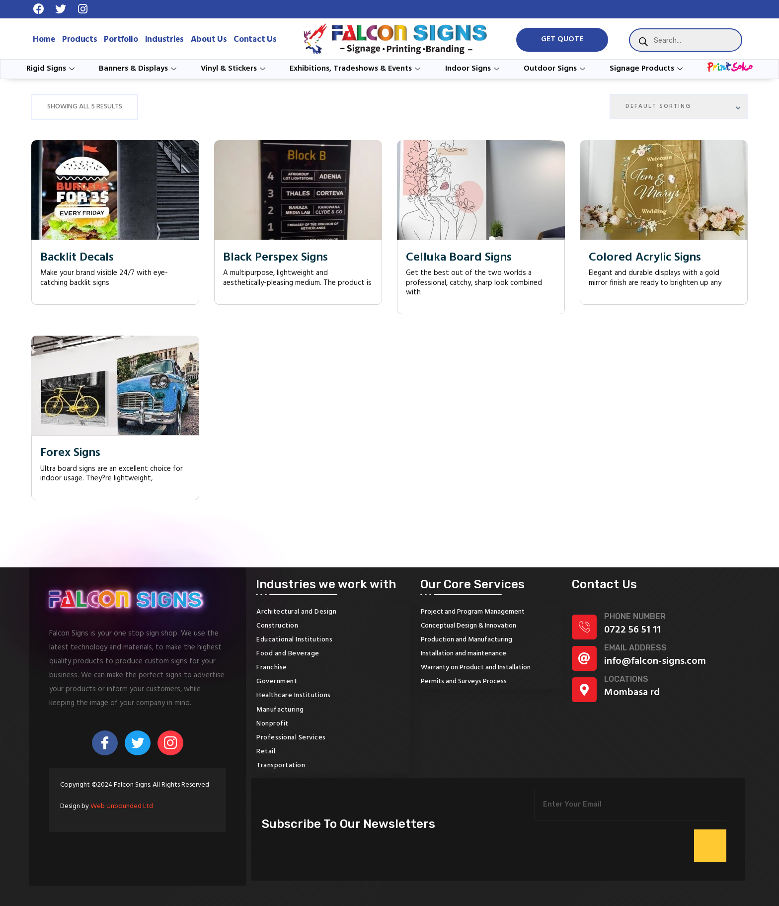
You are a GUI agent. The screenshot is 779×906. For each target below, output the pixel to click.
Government (276, 681)
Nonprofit (272, 723)
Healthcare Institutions (293, 695)
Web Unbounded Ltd (121, 806)
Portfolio (121, 39)
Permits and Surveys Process (464, 681)
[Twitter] (138, 742)
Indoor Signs (473, 68)
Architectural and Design (296, 612)
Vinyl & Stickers (234, 68)
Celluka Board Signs (459, 258)
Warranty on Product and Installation (476, 667)
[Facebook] (105, 742)
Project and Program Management (473, 612)
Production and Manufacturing (466, 639)
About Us (209, 39)
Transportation (280, 765)
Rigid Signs (51, 68)
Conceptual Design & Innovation (468, 626)
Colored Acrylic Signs (645, 258)
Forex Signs (70, 453)
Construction (277, 626)
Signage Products (647, 68)
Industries (164, 39)
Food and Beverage (287, 653)
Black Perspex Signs (275, 258)
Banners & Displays (139, 68)
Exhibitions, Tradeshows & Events (356, 68)
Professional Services (291, 737)
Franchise (271, 667)
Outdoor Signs (556, 68)
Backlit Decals (77, 258)
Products (79, 39)
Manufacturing (280, 710)
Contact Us (255, 39)
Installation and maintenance (463, 653)
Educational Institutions (294, 639)
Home (44, 39)
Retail (265, 751)
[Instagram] (170, 742)
